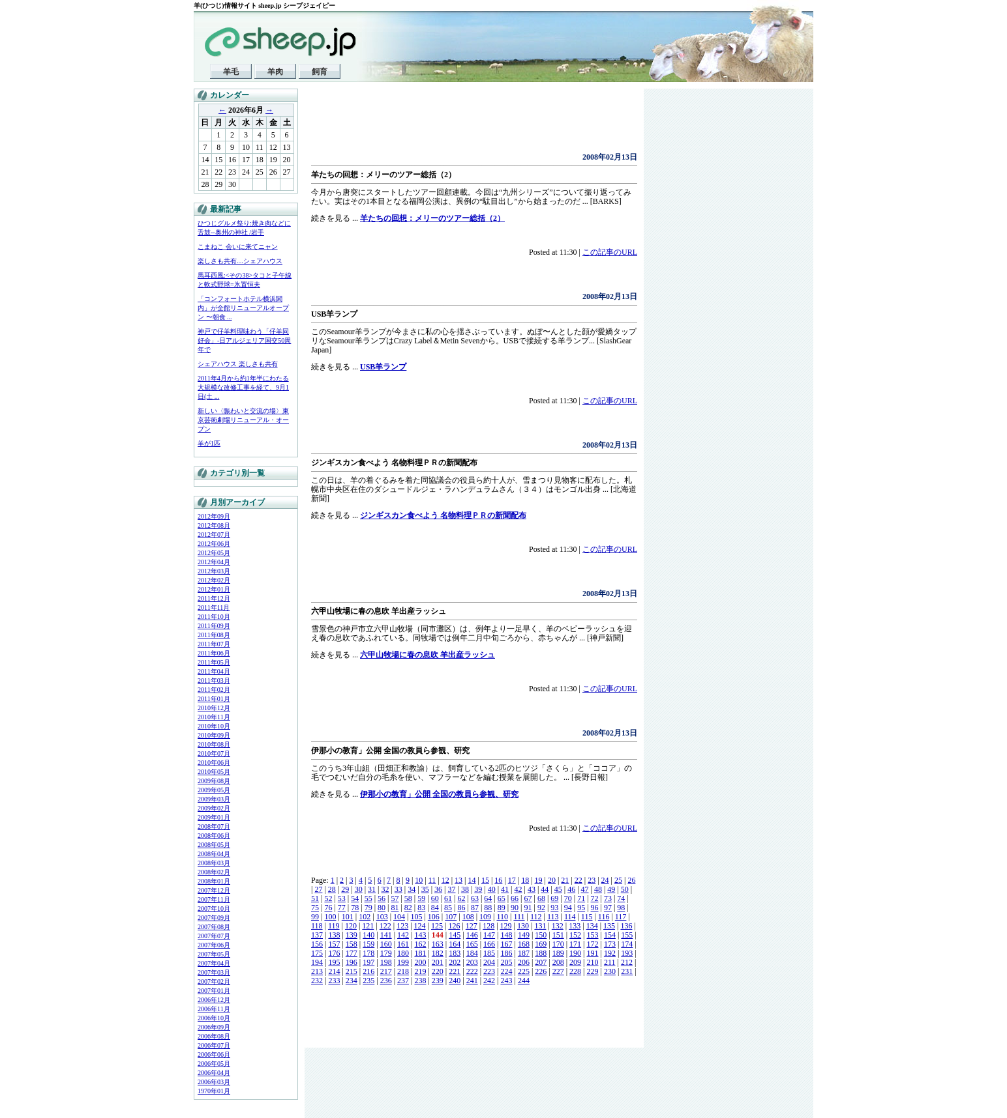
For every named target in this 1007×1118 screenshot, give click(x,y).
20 (552, 880)
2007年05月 (214, 954)
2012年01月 (214, 589)
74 (621, 898)
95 (581, 907)
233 (334, 980)
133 (574, 925)
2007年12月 (214, 890)
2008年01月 (214, 881)
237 (403, 980)
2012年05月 (214, 552)
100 (330, 916)
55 (368, 898)
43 (531, 889)
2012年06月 (214, 543)
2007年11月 (214, 899)
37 (451, 889)
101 (347, 916)
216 (368, 971)
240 (454, 980)
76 (328, 907)
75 (315, 907)
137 (317, 934)
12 (445, 880)
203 (472, 962)
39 (478, 889)
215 (351, 971)
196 (351, 962)
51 (315, 898)
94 (568, 907)
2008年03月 (214, 863)
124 (420, 925)
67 (528, 898)
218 (403, 971)
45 (558, 889)
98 (621, 907)
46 (571, 889)
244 (524, 980)
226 (541, 971)
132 (558, 925)
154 (610, 934)
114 (570, 916)
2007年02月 (214, 981)
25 (618, 880)
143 (420, 934)
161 (403, 944)
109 (485, 916)
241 (472, 980)
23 (591, 880)
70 (568, 898)
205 (506, 962)
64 (488, 898)
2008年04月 (214, 853)
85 (448, 907)
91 (528, 907)
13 (458, 880)
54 (355, 898)
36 (438, 889)
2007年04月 (214, 963)
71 (581, 898)
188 (541, 953)
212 (627, 962)
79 (368, 907)
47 (585, 889)
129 (506, 925)
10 (419, 880)
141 (386, 934)
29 (345, 889)
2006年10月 (214, 1018)
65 (501, 898)
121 (368, 925)
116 (604, 916)
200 (420, 962)
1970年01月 (214, 1091)
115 (587, 916)
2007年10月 (214, 908)
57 (394, 898)
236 (386, 980)
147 (489, 934)
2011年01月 (214, 698)
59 (421, 898)
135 (609, 925)
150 (541, 934)
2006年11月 (214, 1008)
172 (593, 944)
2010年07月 (214, 753)
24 (605, 880)
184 (472, 953)
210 (593, 962)
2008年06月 (214, 835)
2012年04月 (214, 562)
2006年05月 (214, 1063)
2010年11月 (214, 717)
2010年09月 (214, 735)
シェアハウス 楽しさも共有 (238, 363)
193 (627, 953)
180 (403, 953)
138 (334, 934)
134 (592, 925)
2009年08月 (214, 780)
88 (488, 907)
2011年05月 (214, 662)
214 (334, 971)
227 (558, 971)
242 (489, 980)
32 (385, 889)
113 (553, 916)
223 (489, 971)
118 (317, 925)
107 (451, 916)
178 (368, 953)
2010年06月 (214, 762)
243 (506, 980)
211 (610, 962)
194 (317, 962)
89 (501, 907)
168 (524, 944)
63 (475, 898)
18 (525, 880)
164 (454, 944)
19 (539, 880)
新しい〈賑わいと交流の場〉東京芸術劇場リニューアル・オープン (243, 420)
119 (334, 925)
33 (398, 889)
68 (541, 898)
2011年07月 (214, 644)
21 (565, 880)
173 (610, 944)
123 (402, 925)
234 (351, 980)
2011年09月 (214, 625)
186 (506, 953)
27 (318, 889)
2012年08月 (214, 525)
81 (394, 907)
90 (515, 907)
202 (454, 962)
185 (489, 953)
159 (368, 944)
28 (332, 889)
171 (575, 944)
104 (399, 916)
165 (472, 944)
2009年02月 (214, 808)
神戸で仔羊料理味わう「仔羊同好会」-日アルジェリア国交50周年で (244, 340)
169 (541, 944)
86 (461, 907)
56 (381, 898)
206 (524, 962)
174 (627, 944)
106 (434, 916)
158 (351, 944)
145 (454, 934)
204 (489, 962)
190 (575, 953)
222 (472, 971)
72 (595, 898)
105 (416, 916)
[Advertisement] (463, 123)
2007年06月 (214, 945)
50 (625, 889)
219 (420, 971)
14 (472, 880)
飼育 (319, 71)
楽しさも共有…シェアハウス (240, 261)
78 (355, 907)
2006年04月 (214, 1072)
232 (317, 980)
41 (505, 889)
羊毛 (231, 71)
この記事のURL (609, 252)
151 (558, 934)
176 (334, 953)
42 (518, 889)
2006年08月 (214, 1036)
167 (506, 944)
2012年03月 (214, 571)
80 (381, 907)
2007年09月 (214, 917)
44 (545, 889)
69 (554, 898)
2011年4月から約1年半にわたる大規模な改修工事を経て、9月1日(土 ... (243, 387)
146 (472, 934)
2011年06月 (214, 653)
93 (554, 907)
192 (610, 953)
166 (489, 944)
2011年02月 (214, 689)
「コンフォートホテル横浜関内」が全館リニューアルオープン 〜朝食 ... (243, 308)
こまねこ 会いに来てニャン (238, 246)
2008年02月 (214, 872)
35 (425, 889)
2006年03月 (214, 1081)
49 (611, 889)
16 (498, 880)
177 (351, 953)
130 (523, 925)
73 (608, 898)
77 (342, 907)
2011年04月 (214, 671)
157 (334, 944)
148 (506, 934)
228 (575, 971)
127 (471, 925)
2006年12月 (214, 999)
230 (610, 971)
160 (386, 944)
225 (524, 971)
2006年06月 (214, 1054)
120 (351, 925)
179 (386, 953)
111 (518, 916)
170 (558, 944)
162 (420, 944)
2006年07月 (214, 1045)
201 (437, 962)
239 (437, 980)
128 (488, 925)
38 (465, 889)
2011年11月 (214, 607)
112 (536, 916)
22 (578, 880)
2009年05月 (214, 790)
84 (435, 907)
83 (421, 907)
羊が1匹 (209, 443)
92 (541, 907)
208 (558, 962)
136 (626, 925)
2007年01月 (214, 990)
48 (598, 889)
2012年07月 (214, 534)
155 (627, 934)
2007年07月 (214, 935)
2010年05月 (214, 771)
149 (524, 934)
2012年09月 (214, 516)
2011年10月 (214, 616)
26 (631, 880)
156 (317, 944)
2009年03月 (214, 799)
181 (420, 953)
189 (558, 953)
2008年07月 (214, 826)
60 (435, 898)
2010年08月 (214, 744)
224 (506, 971)
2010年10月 (214, 726)
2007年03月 (214, 972)
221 (454, 971)
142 (403, 934)
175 (317, 953)
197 (368, 962)
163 (437, 944)
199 (403, 962)
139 (351, 934)
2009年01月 (214, 817)
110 (502, 916)
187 (524, 953)
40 (492, 889)
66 (515, 898)
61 (448, 898)
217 (386, 971)
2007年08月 (214, 926)
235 (368, 980)
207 (541, 962)
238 (420, 980)
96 (595, 907)
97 (608, 907)
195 (334, 962)
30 (359, 889)
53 (342, 898)
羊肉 (275, 71)
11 (432, 880)
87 (475, 907)
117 (621, 916)
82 (408, 907)
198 (386, 962)
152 (575, 934)
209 (575, 962)
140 (368, 934)
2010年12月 (214, 707)
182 (437, 953)
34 (411, 889)
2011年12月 (214, 598)
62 (461, 898)
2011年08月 (214, 634)
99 (315, 916)
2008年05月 (214, 844)
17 (512, 880)
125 (437, 925)
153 (593, 934)
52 (328, 898)
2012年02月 (214, 580)
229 (593, 971)
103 (382, 916)
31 (372, 889)
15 (485, 880)
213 (317, 971)
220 (437, 971)
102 (364, 916)
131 (540, 925)
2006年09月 (214, 1027)
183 (454, 953)
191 (593, 953)
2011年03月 (214, 680)
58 (408, 898)
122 (385, 925)
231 (627, 971)
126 (454, 925)
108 (468, 916)
